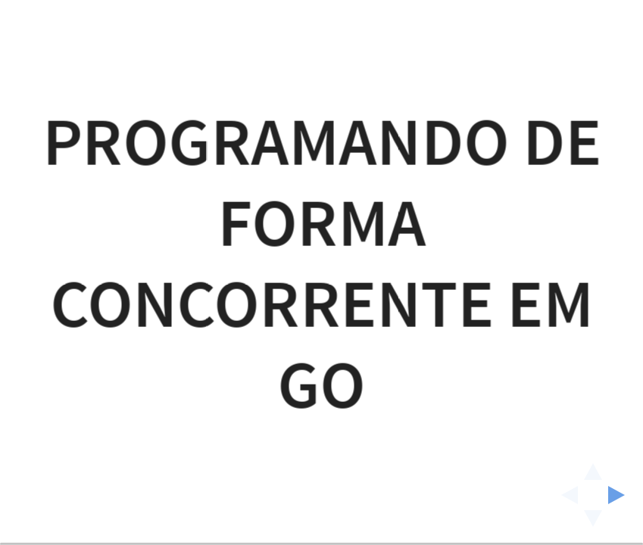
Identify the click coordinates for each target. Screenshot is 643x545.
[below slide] (593, 523)
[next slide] (621, 495)
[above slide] (593, 467)
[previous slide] (565, 495)
